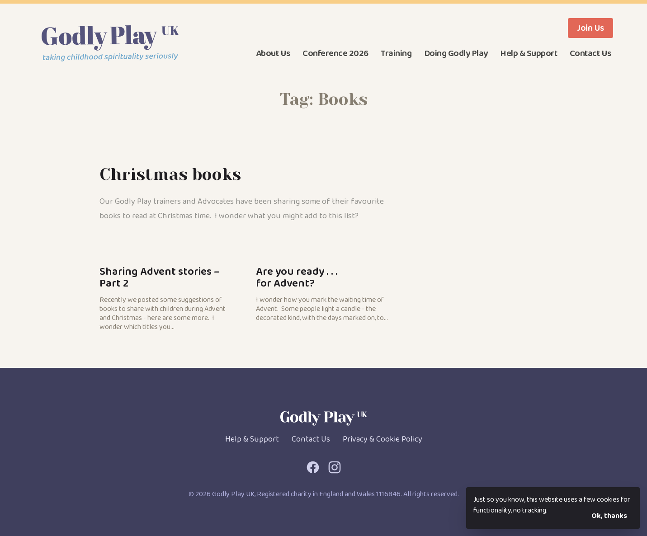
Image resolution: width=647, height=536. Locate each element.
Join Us (590, 28)
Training (396, 53)
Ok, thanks (609, 516)
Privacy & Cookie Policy (382, 439)
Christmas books (170, 174)
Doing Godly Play (456, 53)
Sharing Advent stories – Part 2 (167, 297)
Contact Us (590, 53)
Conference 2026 (335, 53)
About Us (273, 53)
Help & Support (528, 53)
